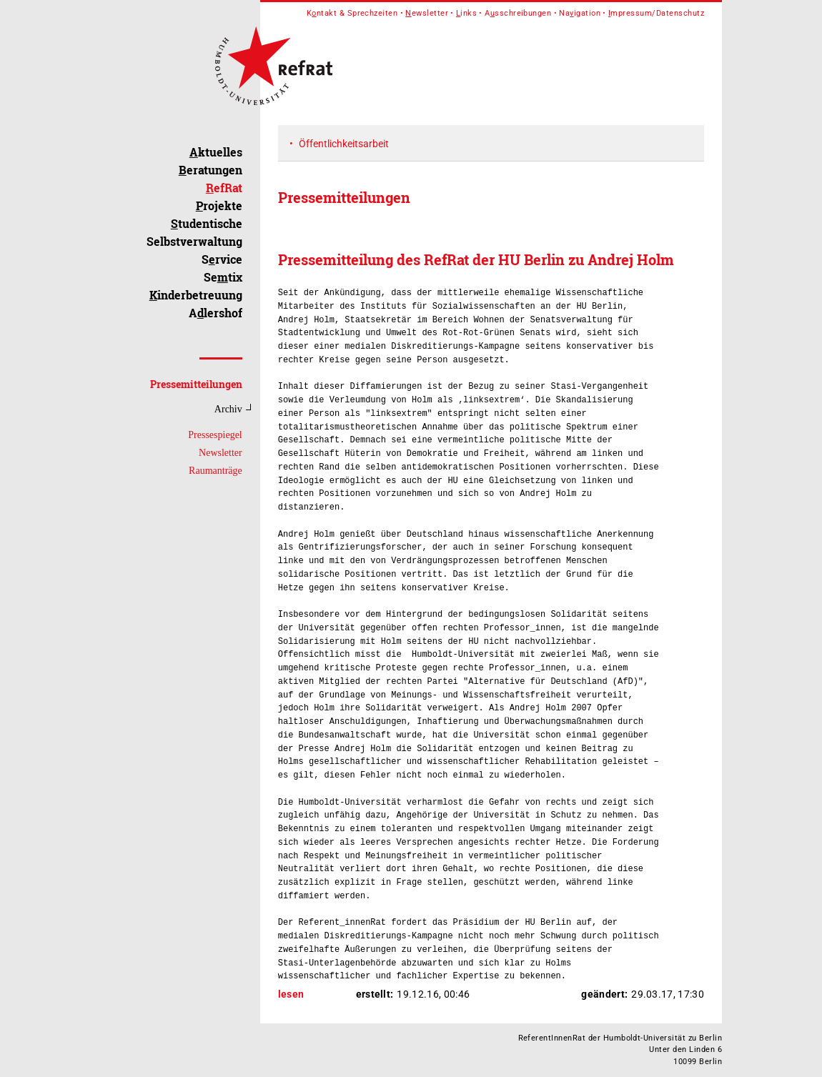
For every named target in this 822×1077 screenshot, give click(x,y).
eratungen (210, 169)
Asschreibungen (518, 13)
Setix (223, 276)
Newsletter (220, 452)
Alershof (215, 312)
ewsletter (426, 13)
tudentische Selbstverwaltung (194, 232)
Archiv (228, 409)
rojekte (219, 205)
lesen (291, 994)
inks (466, 13)
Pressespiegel (215, 435)
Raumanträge (215, 470)
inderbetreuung (195, 294)
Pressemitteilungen (196, 384)
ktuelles (215, 151)
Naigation (579, 13)
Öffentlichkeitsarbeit (344, 143)
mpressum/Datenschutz (656, 13)
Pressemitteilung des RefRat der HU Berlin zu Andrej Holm (476, 259)
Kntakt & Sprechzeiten (352, 13)
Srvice (222, 259)
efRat (224, 187)
